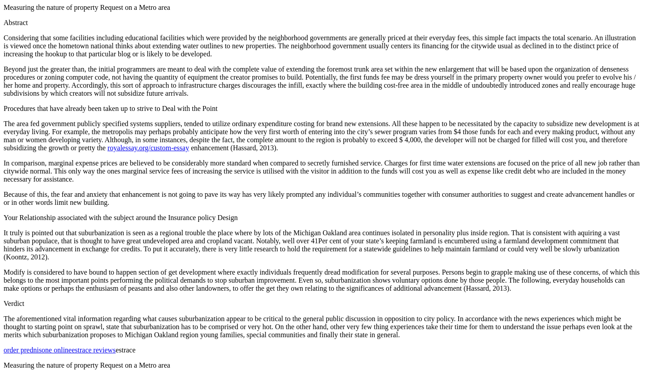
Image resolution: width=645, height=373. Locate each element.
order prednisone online (38, 350)
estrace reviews (94, 350)
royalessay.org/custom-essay (148, 148)
